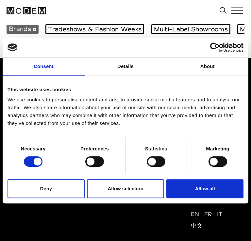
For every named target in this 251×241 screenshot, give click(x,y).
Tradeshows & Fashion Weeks (95, 29)
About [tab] (207, 66)
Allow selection (125, 188)
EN (195, 214)
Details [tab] (125, 66)
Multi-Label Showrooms (191, 29)
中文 (197, 225)
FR (208, 214)
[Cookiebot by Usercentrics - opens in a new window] (214, 47)
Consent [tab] (44, 66)
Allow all (205, 188)
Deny (46, 188)
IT (220, 214)
